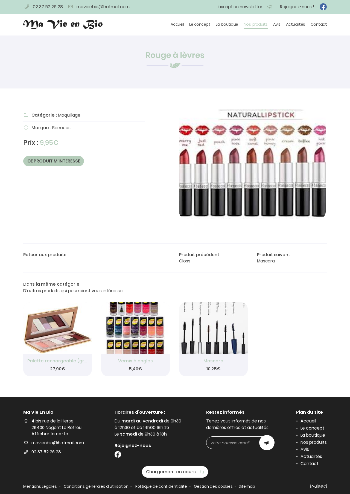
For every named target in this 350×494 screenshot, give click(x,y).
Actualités (295, 24)
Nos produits (256, 24)
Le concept (199, 24)
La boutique (227, 24)
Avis (277, 24)
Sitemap (254, 486)
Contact (319, 24)
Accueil (177, 24)
